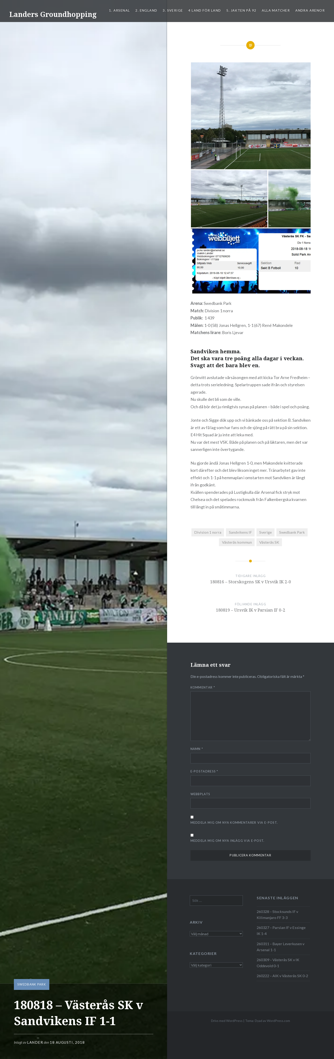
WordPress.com (278, 1021)
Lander (35, 1042)
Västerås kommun (237, 542)
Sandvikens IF (240, 532)
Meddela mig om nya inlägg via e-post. (227, 840)
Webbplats (200, 794)
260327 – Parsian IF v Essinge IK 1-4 (281, 930)
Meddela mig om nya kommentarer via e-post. (234, 822)
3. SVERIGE (173, 10)
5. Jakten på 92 (241, 10)
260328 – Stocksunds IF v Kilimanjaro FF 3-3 (277, 914)
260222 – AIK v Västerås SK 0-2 (282, 975)
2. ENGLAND (146, 10)
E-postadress (204, 771)
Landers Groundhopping (53, 14)
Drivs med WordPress (227, 1021)
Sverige (265, 532)
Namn (196, 749)
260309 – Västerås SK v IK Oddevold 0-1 (278, 962)
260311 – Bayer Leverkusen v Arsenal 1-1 (280, 946)
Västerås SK (269, 542)
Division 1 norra (207, 532)
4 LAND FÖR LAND (204, 10)
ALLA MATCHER (276, 10)
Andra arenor (310, 10)
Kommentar (202, 687)
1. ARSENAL (119, 10)
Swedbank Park (31, 984)
